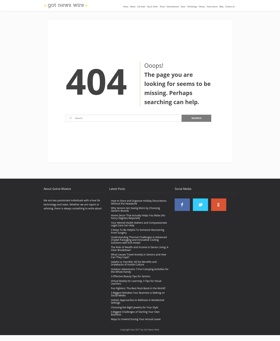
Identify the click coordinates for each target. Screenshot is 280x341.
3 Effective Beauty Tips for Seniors (130, 276)
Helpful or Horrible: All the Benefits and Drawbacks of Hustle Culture (134, 263)
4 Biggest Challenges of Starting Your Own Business (135, 313)
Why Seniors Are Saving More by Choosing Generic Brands (135, 209)
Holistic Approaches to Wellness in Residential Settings (137, 301)
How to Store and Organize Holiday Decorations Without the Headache (138, 202)
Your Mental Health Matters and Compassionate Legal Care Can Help (139, 224)
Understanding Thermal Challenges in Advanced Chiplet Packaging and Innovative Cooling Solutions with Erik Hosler (139, 239)
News (183, 6)
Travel (162, 6)
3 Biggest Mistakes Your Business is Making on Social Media (138, 294)
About (133, 6)
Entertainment (172, 6)
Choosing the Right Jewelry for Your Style (134, 307)
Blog (221, 6)
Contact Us (230, 6)
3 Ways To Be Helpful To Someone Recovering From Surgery (137, 231)
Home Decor (212, 6)
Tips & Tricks (152, 6)
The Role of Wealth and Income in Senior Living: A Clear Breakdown (139, 248)
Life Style (141, 6)
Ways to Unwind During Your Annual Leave (136, 319)
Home (125, 6)
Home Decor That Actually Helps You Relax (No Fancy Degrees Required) (138, 217)
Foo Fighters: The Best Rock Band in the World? (138, 288)
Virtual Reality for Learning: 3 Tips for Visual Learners (136, 282)
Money (202, 6)
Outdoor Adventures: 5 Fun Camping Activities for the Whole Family (140, 270)
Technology (192, 6)
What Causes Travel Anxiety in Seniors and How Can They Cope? (138, 256)
